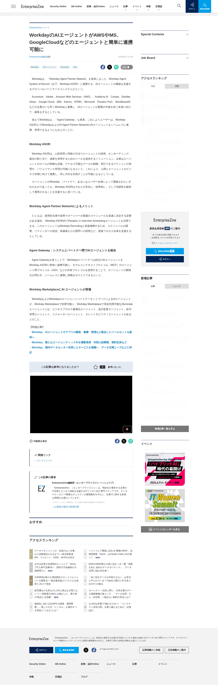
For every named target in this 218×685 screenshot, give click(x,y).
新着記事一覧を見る (165, 428)
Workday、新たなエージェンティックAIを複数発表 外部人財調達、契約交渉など (79, 342)
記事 (125, 6)
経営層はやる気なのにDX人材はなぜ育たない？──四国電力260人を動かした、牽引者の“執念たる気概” (56, 593)
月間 (177, 86)
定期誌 (158, 6)
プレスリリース (44, 460)
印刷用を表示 (38, 441)
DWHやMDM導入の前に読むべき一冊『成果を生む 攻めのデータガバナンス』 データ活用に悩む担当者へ (111, 567)
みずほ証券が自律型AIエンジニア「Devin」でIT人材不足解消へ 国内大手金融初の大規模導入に (56, 567)
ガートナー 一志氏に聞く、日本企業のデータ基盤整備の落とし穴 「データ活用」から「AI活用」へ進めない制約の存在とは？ (110, 593)
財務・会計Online (96, 6)
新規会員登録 (164, 251)
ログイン (164, 259)
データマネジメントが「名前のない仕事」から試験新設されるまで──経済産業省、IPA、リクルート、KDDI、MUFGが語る (55, 554)
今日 (153, 86)
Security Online (58, 6)
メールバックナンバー (165, 243)
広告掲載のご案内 (177, 650)
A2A (75, 67)
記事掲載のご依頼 (151, 650)
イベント (137, 6)
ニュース (114, 6)
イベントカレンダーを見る (164, 529)
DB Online (76, 6)
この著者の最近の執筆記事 (65, 506)
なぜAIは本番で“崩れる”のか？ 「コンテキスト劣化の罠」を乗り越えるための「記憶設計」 (110, 607)
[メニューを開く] (13, 6)
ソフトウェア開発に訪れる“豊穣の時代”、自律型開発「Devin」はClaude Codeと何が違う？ (111, 554)
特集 (148, 6)
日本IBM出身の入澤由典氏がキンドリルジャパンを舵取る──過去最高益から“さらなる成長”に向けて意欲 (56, 580)
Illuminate (65, 67)
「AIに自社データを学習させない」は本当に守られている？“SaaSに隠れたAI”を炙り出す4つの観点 (110, 580)
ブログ (84, 676)
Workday (34, 67)
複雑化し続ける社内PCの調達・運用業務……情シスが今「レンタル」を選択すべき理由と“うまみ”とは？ (55, 607)
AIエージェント (49, 67)
